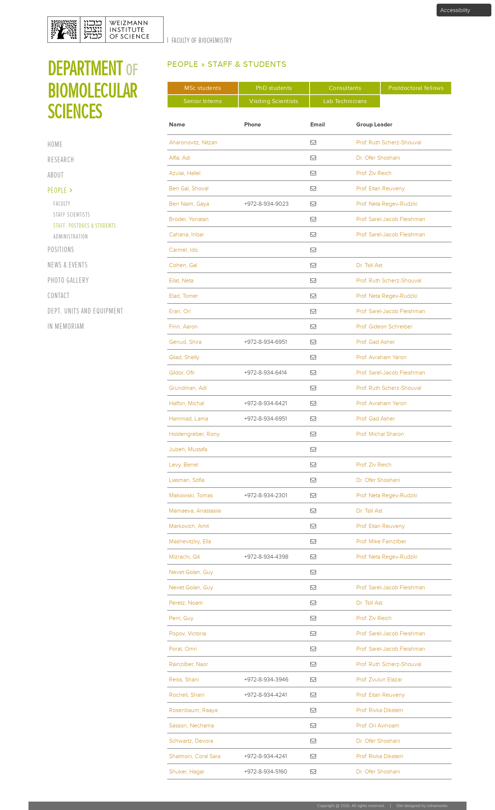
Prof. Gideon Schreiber (384, 326)
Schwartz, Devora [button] (191, 741)
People (57, 190)
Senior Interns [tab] (203, 101)
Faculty (61, 204)
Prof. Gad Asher (375, 342)
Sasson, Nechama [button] (191, 725)
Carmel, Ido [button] (183, 250)
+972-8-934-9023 (266, 204)
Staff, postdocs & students (84, 225)
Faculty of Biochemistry (202, 40)
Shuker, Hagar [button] (186, 771)
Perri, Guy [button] (181, 618)
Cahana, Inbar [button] (186, 234)
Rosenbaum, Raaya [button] (193, 710)
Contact (58, 296)
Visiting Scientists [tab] (273, 101)
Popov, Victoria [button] (187, 633)
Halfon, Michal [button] (186, 403)
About (55, 175)
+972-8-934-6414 (265, 372)
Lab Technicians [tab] (345, 101)
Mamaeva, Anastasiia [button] (195, 510)
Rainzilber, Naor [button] (188, 664)
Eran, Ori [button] (180, 311)
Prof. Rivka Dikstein (379, 710)
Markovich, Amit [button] (189, 526)
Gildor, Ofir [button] (182, 372)
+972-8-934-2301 (265, 495)
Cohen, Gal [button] (183, 265)
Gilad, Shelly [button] (184, 357)
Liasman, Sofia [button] (186, 480)
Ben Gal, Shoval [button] (188, 188)
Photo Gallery (68, 280)
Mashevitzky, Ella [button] (190, 541)
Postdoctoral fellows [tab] (416, 88)
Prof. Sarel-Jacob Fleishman (390, 219)
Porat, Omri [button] (183, 649)
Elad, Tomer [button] (183, 296)
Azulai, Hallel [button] (184, 173)
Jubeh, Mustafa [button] (188, 449)
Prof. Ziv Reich (374, 173)
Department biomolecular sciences (92, 90)
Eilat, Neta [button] (181, 280)
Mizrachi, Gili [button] (184, 557)
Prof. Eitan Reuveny (380, 188)
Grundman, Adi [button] (188, 388)
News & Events (67, 265)
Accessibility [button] (455, 10)
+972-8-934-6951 (265, 342)
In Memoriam (65, 326)
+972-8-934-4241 (265, 695)
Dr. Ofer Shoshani (378, 158)
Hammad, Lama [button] (188, 418)
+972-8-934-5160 (265, 771)
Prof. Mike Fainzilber (381, 541)
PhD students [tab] (274, 88)
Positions (60, 250)
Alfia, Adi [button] (179, 158)
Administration (70, 236)
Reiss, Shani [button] (184, 679)
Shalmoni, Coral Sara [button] (194, 756)
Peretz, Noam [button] (186, 603)
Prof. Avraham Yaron (381, 357)
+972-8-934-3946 (266, 679)
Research (60, 160)
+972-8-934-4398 (266, 557)
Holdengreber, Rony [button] (194, 434)
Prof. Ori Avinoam (377, 725)
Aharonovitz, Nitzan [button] (193, 142)
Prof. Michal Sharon (380, 434)
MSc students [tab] (210, 87)
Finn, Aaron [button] (183, 326)
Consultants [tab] (345, 88)
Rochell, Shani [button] (186, 695)
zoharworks (437, 805)
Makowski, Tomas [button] (191, 495)
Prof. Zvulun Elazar (379, 679)
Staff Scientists (71, 214)
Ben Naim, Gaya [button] (189, 204)
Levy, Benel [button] (183, 464)
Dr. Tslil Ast (369, 265)
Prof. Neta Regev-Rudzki (386, 204)
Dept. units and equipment (85, 311)
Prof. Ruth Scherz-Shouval (388, 142)
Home (55, 144)
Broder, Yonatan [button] (189, 219)
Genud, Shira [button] (185, 342)
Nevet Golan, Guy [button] (191, 572)
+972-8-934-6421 (265, 403)
